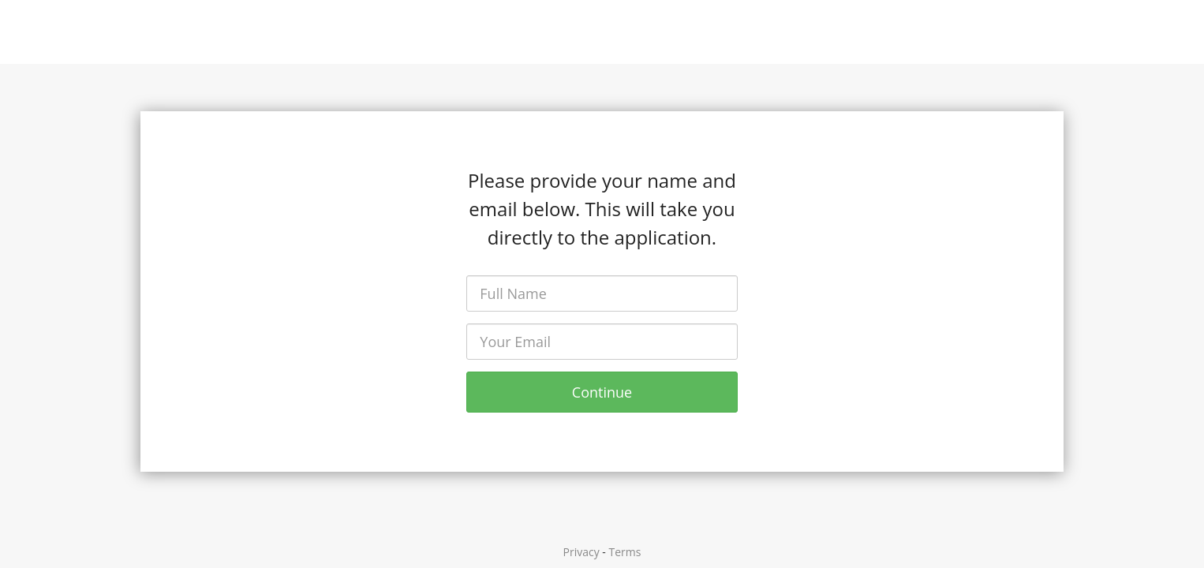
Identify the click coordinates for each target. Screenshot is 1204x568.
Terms (625, 551)
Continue (602, 392)
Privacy (581, 551)
